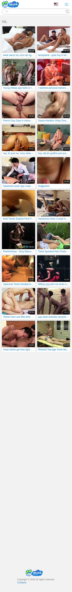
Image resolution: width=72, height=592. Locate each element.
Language (56, 4)
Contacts (21, 582)
